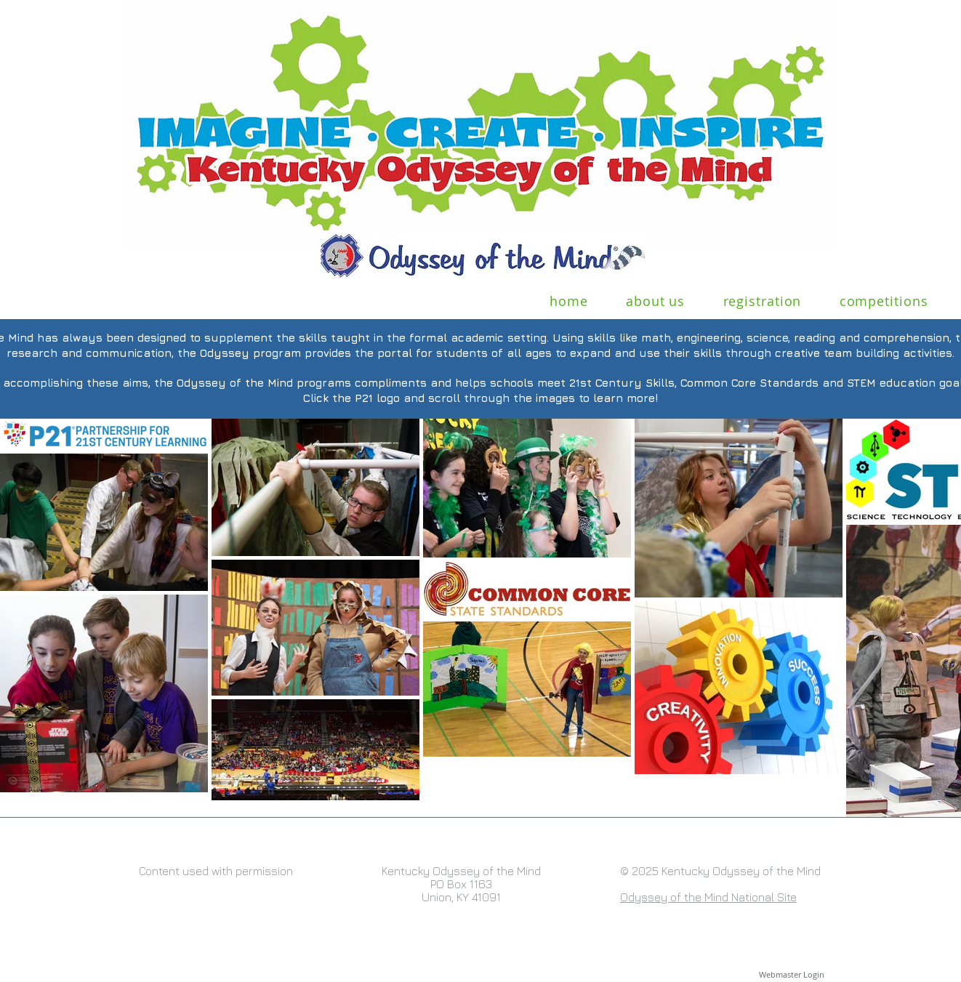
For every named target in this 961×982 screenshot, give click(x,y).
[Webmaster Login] (791, 974)
